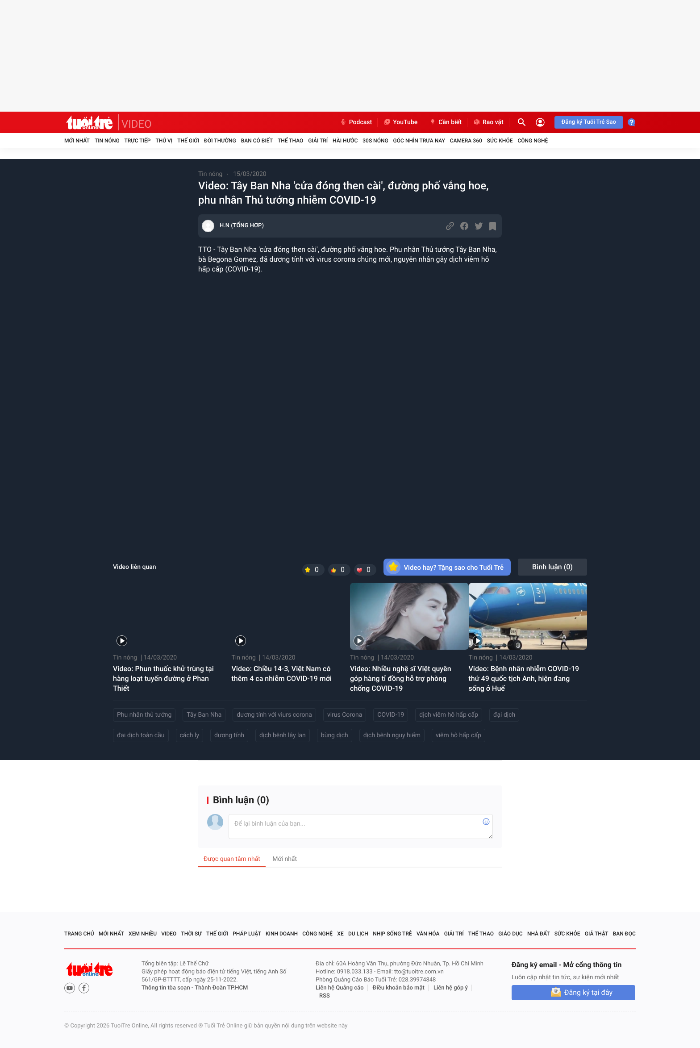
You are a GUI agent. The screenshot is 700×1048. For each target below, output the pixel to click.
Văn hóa (428, 934)
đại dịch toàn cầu (141, 735)
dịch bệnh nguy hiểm (392, 735)
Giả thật (596, 934)
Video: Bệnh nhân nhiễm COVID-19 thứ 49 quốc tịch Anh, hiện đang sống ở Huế (524, 678)
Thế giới (188, 141)
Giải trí (318, 141)
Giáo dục (510, 934)
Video (168, 934)
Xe (340, 934)
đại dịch (504, 714)
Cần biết (445, 122)
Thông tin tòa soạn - (168, 988)
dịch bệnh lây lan (282, 735)
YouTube (400, 122)
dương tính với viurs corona (274, 714)
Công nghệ (532, 141)
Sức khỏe (500, 141)
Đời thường (220, 141)
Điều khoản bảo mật (399, 988)
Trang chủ (79, 934)
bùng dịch (334, 735)
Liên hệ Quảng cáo (340, 988)
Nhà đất (538, 934)
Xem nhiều (143, 934)
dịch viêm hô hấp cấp (448, 714)
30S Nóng (375, 141)
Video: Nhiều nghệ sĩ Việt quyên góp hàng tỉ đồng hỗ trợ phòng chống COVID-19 (400, 678)
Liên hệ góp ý (450, 988)
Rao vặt (488, 122)
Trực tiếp (138, 141)
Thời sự (191, 934)
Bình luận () (552, 567)
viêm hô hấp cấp (458, 735)
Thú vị (163, 141)
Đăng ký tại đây (588, 992)
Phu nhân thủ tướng (144, 714)
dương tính (229, 735)
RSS (324, 996)
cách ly (189, 735)
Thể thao (290, 141)
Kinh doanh (282, 934)
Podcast (355, 122)
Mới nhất (77, 141)
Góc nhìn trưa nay (419, 141)
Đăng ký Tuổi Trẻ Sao (589, 122)
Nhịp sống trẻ (392, 934)
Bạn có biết (257, 141)
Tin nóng (107, 141)
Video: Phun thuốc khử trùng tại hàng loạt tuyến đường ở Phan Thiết (163, 678)
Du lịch (358, 934)
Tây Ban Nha (204, 714)
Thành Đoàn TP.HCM (221, 988)
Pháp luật (247, 934)
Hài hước (345, 141)
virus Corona (344, 714)
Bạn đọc (624, 934)
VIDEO (136, 124)
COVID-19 (390, 714)
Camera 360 (466, 141)
